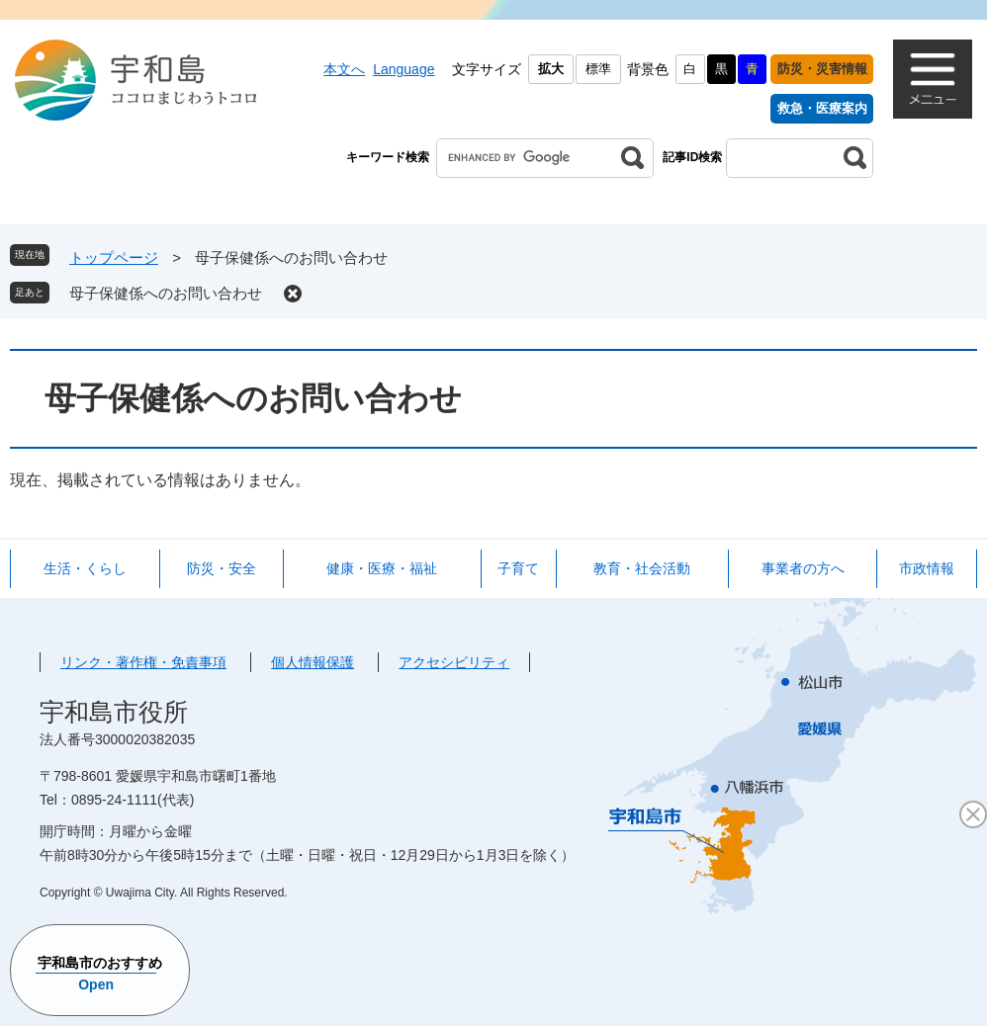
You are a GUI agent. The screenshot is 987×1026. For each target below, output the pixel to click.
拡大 (551, 68)
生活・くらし (85, 568)
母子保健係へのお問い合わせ (165, 293)
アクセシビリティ (454, 662)
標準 (598, 68)
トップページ (113, 257)
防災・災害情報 (822, 68)
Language (403, 69)
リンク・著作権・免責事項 (143, 662)
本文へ (344, 69)
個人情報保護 (312, 662)
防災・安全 (221, 568)
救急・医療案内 (822, 108)
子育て (518, 568)
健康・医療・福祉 (381, 568)
